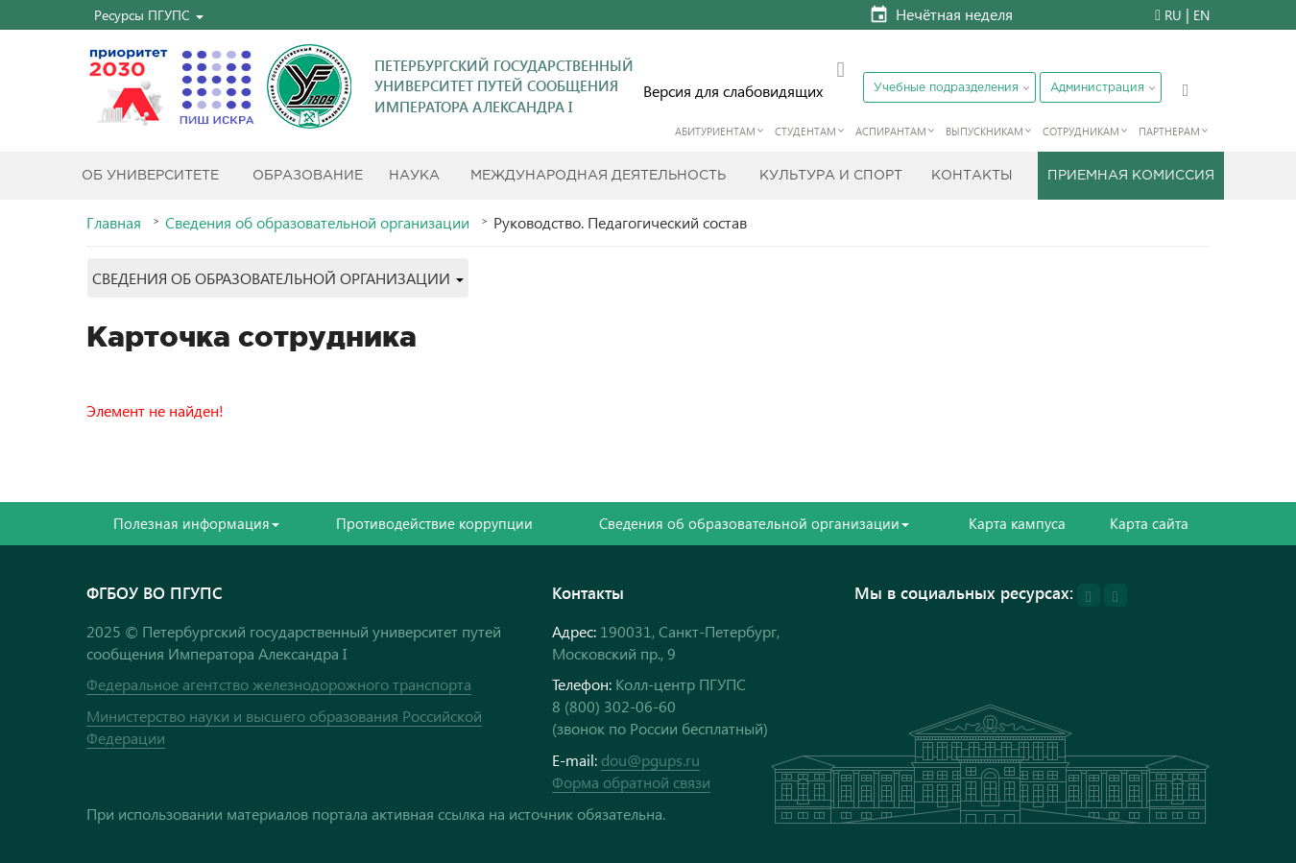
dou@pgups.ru (650, 760)
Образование (307, 175)
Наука (414, 175)
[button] (148, 15)
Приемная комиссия (1130, 175)
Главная (113, 222)
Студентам (805, 131)
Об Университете (150, 175)
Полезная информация (196, 523)
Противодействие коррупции (434, 523)
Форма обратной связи (631, 782)
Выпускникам (984, 131)
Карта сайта (1149, 523)
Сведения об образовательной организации (317, 222)
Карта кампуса (1017, 523)
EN (1201, 15)
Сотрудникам (1081, 131)
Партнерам (1169, 131)
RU (1173, 15)
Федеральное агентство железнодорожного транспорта (278, 684)
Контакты (972, 175)
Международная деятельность (598, 175)
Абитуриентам (715, 131)
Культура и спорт (830, 175)
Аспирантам (890, 131)
